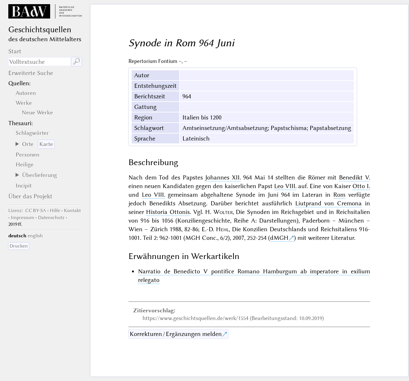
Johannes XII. (223, 177)
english (35, 236)
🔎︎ (77, 61)
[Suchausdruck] (39, 61)
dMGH (279, 237)
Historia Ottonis (168, 212)
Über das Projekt (30, 196)
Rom (339, 194)
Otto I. (361, 186)
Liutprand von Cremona (328, 203)
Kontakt (72, 210)
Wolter (223, 212)
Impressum (22, 217)
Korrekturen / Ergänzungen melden (176, 334)
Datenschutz (51, 217)
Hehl (222, 229)
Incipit (24, 185)
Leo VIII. (285, 186)
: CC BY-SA (27, 210)
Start (14, 51)
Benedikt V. (354, 177)
